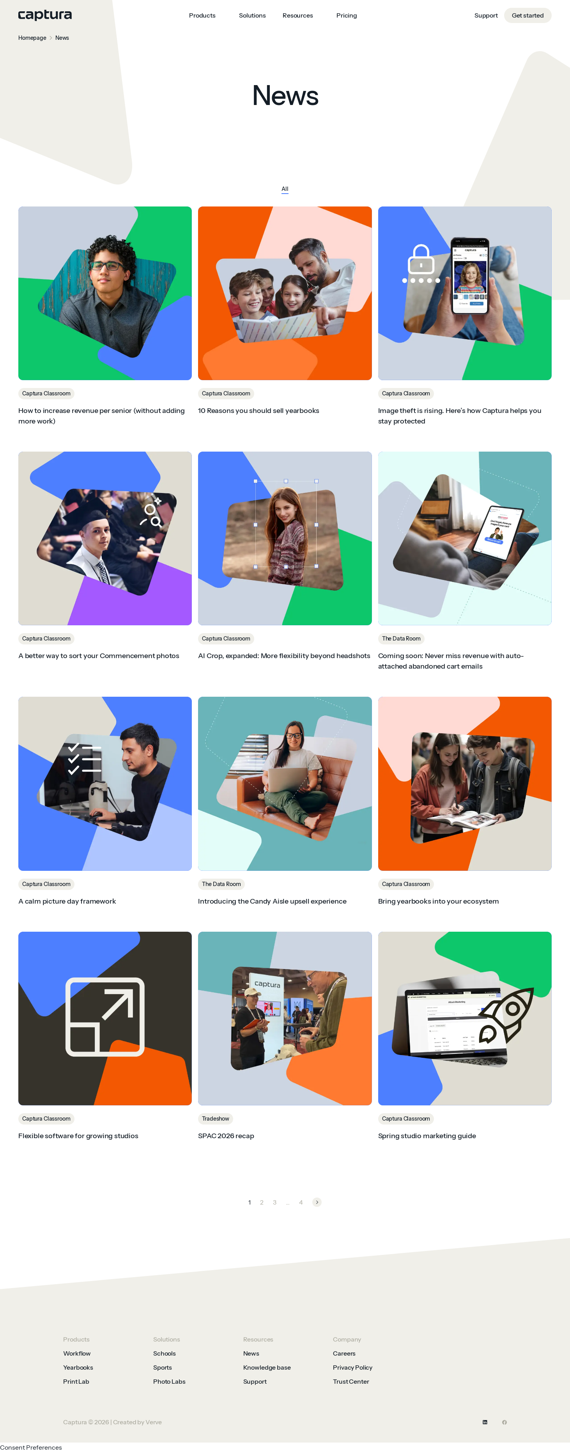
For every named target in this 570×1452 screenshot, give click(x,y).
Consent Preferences (31, 1447)
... (288, 1202)
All (285, 189)
